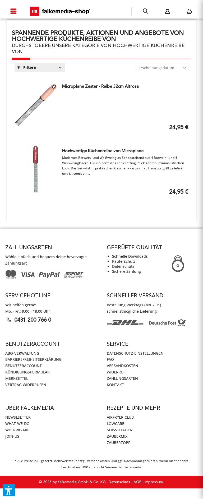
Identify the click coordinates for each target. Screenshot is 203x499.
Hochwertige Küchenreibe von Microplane (103, 151)
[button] (9, 490)
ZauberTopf (118, 442)
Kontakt (115, 384)
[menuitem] (13, 11)
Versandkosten (122, 365)
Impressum (153, 482)
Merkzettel (16, 378)
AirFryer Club (120, 417)
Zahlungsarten (122, 378)
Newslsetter (18, 417)
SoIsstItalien (120, 429)
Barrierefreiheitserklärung (33, 359)
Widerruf (116, 372)
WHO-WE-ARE (17, 429)
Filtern (26, 67)
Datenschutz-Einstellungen (135, 353)
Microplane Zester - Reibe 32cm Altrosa (100, 87)
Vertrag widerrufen (25, 384)
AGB (137, 482)
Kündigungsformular (27, 372)
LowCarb (115, 423)
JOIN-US (12, 436)
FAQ (110, 359)
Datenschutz (120, 482)
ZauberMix (117, 436)
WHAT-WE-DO (17, 423)
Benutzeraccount (23, 365)
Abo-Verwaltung (22, 353)
